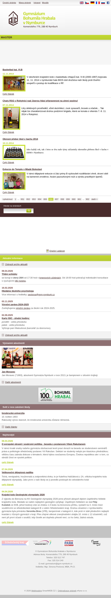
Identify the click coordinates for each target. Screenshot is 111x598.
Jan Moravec (8, 371)
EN (83, 3)
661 (79, 199)
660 (73, 199)
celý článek (8, 462)
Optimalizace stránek (67, 591)
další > (94, 199)
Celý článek (8, 94)
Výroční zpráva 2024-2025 (15, 304)
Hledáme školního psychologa (18, 291)
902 (87, 199)
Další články (11, 427)
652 (28, 199)
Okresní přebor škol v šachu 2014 (20, 139)
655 (45, 199)
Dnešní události (57, 251)
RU (104, 3)
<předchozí (7, 199)
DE (93, 3)
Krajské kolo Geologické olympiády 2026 (23, 494)
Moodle (45, 3)
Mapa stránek (25, 3)
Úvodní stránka (9, 3)
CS (88, 3)
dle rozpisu (20, 281)
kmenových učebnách (50, 277)
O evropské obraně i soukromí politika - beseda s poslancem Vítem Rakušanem (44, 444)
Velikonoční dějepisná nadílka (17, 472)
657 (56, 199)
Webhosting (36, 591)
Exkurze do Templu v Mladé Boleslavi (22, 169)
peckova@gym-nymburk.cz (41, 294)
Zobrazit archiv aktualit (16, 264)
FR (99, 3)
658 (62, 199)
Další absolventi (13, 382)
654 (39, 199)
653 (34, 199)
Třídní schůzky (9, 274)
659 (68, 199)
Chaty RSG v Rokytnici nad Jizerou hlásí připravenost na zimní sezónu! (40, 100)
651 (22, 199)
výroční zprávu (23, 308)
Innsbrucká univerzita (13, 413)
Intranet (37, 3)
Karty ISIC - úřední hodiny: (16, 318)
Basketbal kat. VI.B (13, 69)
